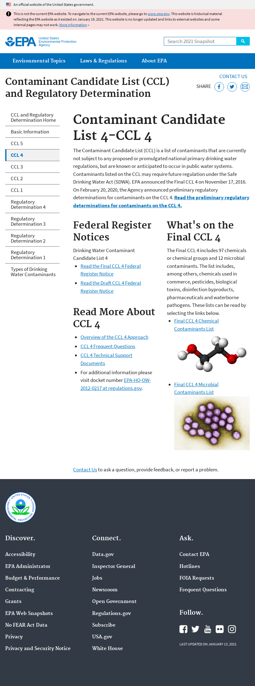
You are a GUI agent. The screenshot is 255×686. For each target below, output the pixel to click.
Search (243, 41)
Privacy (14, 637)
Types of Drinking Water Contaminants (33, 272)
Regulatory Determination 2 (28, 238)
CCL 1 (17, 190)
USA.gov (102, 637)
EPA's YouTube (208, 629)
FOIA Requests (196, 578)
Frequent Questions (203, 590)
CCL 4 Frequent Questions (107, 346)
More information (73, 24)
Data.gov (103, 554)
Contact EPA (194, 554)
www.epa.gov (159, 13)
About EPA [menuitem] (154, 61)
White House (107, 649)
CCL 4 (17, 155)
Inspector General (113, 566)
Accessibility (20, 554)
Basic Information (30, 131)
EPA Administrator (27, 566)
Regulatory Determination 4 (28, 204)
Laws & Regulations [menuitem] (103, 61)
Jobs (97, 578)
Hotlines (189, 566)
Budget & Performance (32, 578)
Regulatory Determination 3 (28, 221)
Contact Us (233, 76)
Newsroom (105, 590)
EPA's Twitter (195, 629)
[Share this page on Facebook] (219, 87)
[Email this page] (245, 87)
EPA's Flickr (220, 629)
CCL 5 (17, 143)
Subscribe (104, 625)
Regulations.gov (111, 614)
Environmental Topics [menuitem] (39, 61)
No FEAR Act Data (26, 625)
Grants (13, 602)
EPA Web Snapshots (29, 614)
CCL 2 (17, 178)
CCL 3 (17, 166)
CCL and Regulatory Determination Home (33, 117)
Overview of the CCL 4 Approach (114, 337)
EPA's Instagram (232, 629)
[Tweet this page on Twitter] (232, 87)
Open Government (114, 602)
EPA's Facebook (183, 629)
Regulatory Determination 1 (28, 255)
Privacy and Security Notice (38, 649)
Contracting (19, 590)
